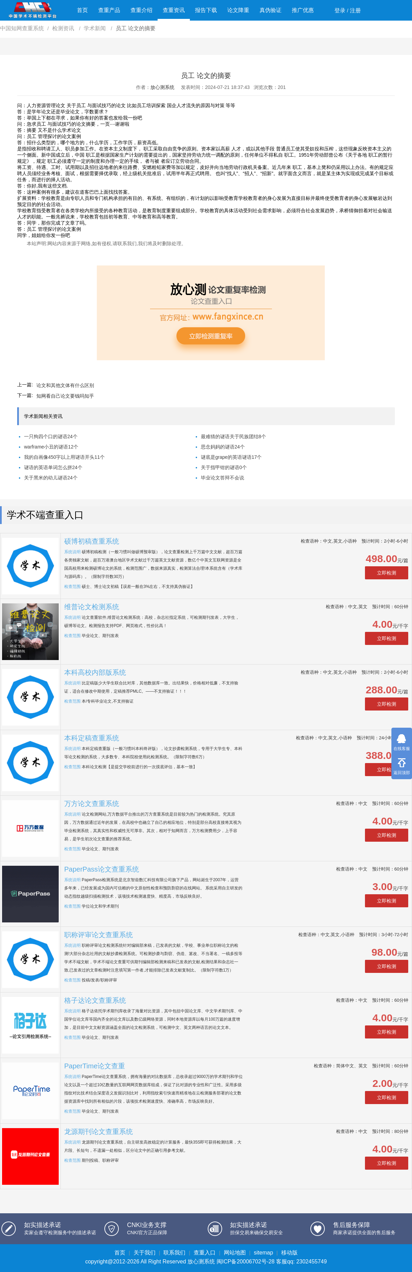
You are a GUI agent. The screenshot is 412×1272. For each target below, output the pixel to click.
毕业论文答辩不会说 (222, 477)
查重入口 (205, 1253)
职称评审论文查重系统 (98, 935)
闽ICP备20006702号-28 (246, 1261)
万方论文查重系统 (91, 803)
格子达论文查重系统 (95, 1000)
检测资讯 (64, 28)
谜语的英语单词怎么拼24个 (53, 467)
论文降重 (238, 10)
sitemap (263, 1253)
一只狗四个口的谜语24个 (51, 436)
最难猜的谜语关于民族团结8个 (233, 436)
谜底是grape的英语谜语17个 (231, 457)
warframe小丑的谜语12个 (51, 447)
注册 (355, 10)
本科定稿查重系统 (91, 738)
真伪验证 (271, 10)
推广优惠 (303, 10)
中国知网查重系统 (22, 28)
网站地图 (235, 1253)
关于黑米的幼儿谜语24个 (51, 477)
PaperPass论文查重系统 (101, 869)
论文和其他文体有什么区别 (65, 385)
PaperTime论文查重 (94, 1066)
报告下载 (206, 10)
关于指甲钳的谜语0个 (224, 467)
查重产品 (109, 10)
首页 (82, 10)
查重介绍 (141, 10)
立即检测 (386, 573)
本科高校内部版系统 (95, 672)
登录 (339, 10)
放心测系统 (162, 87)
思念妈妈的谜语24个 (223, 447)
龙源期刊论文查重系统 (98, 1131)
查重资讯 (174, 10)
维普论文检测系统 (91, 607)
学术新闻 (95, 28)
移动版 (289, 1253)
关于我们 (145, 1253)
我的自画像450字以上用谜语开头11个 (64, 457)
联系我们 (174, 1253)
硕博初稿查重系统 (91, 541)
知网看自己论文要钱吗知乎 (65, 396)
